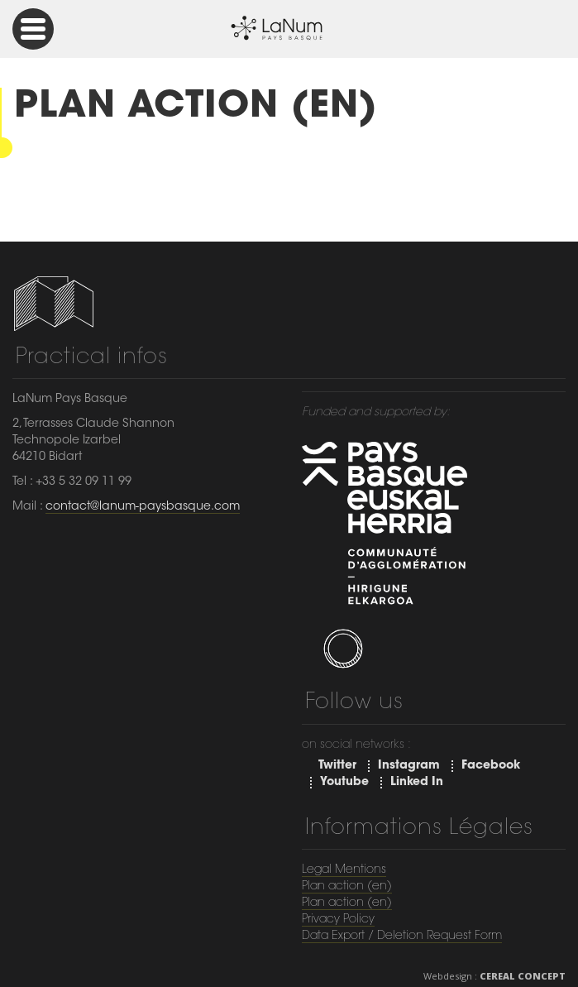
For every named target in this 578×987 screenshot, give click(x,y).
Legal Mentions (344, 870)
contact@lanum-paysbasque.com (142, 507)
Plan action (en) (347, 887)
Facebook (490, 766)
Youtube (344, 782)
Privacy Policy (338, 920)
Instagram (409, 766)
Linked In (416, 782)
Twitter (337, 766)
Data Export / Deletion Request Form (402, 936)
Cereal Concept (523, 976)
